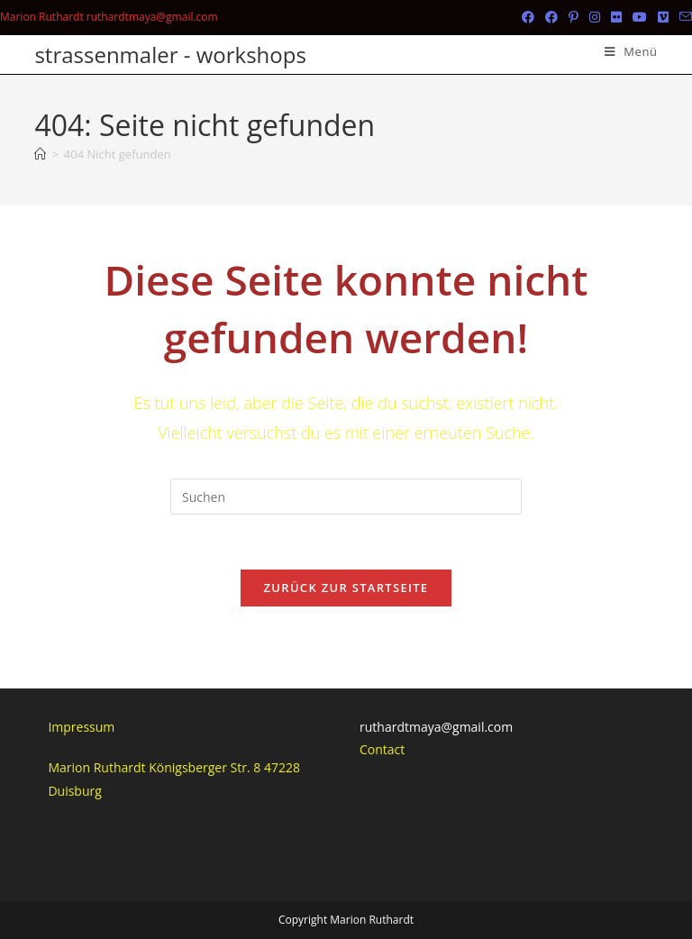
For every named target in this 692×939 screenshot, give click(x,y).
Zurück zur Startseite (346, 587)
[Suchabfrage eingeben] (346, 497)
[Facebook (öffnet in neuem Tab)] (528, 17)
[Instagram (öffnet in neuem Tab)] (595, 17)
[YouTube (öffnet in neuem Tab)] (639, 17)
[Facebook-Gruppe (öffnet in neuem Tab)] (551, 17)
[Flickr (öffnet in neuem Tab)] (616, 17)
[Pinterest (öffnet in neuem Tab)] (573, 17)
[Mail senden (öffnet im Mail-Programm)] (683, 17)
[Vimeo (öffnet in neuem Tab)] (663, 17)
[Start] (40, 154)
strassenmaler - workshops (169, 54)
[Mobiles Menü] (631, 51)
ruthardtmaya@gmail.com (436, 726)
